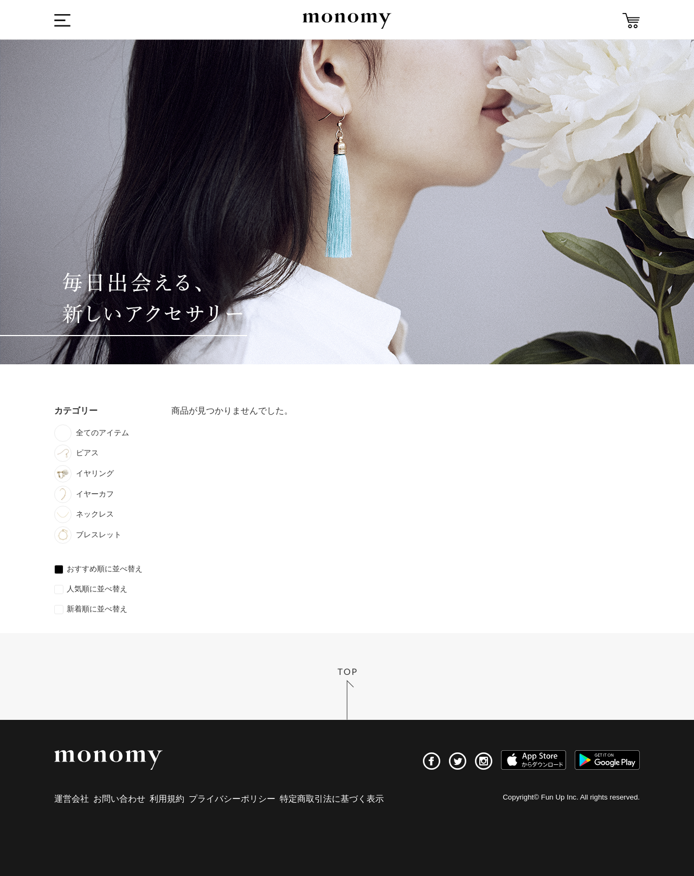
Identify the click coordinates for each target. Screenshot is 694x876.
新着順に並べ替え (97, 608)
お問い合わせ (119, 798)
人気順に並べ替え (97, 588)
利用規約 (167, 798)
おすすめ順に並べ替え (105, 568)
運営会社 (71, 798)
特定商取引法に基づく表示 (332, 798)
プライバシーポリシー (232, 798)
